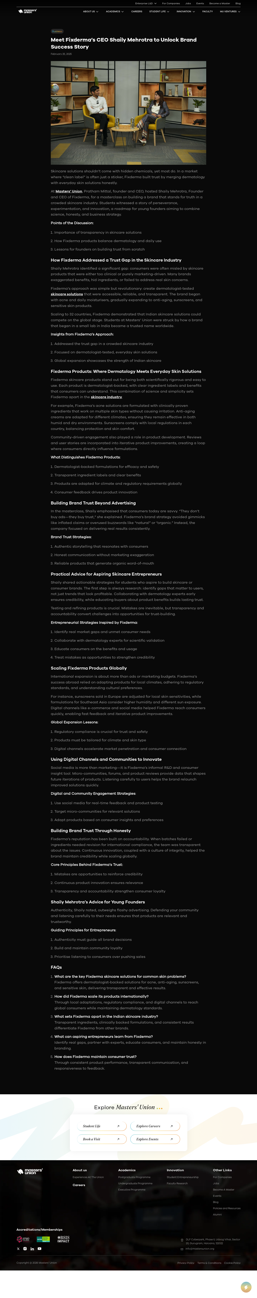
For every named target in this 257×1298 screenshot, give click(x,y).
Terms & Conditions (209, 1263)
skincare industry (106, 397)
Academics (115, 11)
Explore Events (155, 1139)
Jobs (188, 3)
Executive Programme (131, 1189)
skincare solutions (67, 294)
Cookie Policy (232, 1263)
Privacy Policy (185, 1263)
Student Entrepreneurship (183, 1177)
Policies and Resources (227, 1208)
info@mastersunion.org (197, 1249)
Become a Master (219, 3)
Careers (136, 11)
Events (200, 3)
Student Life (159, 11)
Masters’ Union (69, 191)
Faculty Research (177, 1183)
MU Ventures (230, 11)
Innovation (186, 11)
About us (80, 1170)
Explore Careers (155, 1126)
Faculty (207, 11)
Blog (238, 3)
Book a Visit (102, 1139)
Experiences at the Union (88, 1177)
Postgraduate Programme (134, 1177)
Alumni (217, 1214)
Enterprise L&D (146, 3)
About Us (91, 11)
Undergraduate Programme (135, 1183)
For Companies (171, 3)
